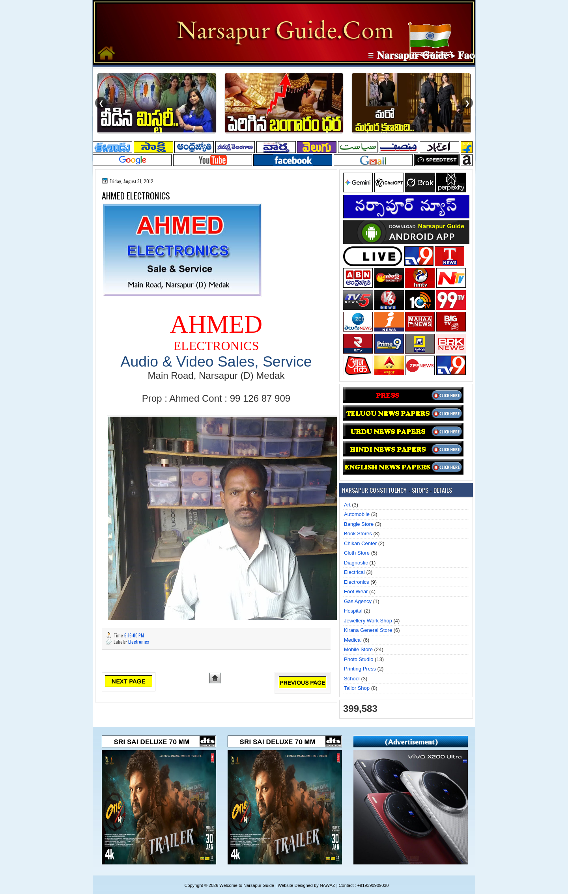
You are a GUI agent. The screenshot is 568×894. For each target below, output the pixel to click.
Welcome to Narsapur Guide (246, 885)
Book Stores (358, 533)
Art (347, 505)
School (352, 679)
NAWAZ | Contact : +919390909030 (354, 885)
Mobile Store (358, 649)
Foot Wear (356, 591)
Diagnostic (356, 563)
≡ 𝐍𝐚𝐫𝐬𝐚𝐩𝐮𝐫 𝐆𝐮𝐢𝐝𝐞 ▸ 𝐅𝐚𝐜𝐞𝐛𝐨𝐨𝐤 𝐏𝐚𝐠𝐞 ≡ (456, 55)
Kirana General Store (368, 630)
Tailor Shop (357, 688)
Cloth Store (357, 553)
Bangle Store (359, 524)
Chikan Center (360, 543)
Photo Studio (358, 659)
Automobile (357, 514)
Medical (353, 640)
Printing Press (360, 669)
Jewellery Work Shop (368, 621)
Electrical (354, 572)
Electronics (138, 641)
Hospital (353, 611)
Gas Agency (358, 601)
